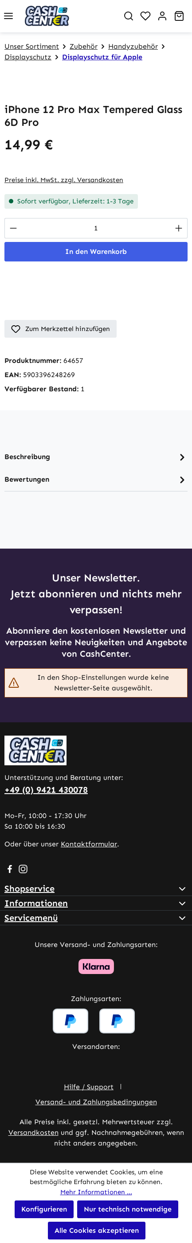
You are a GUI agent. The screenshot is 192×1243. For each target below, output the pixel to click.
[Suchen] (128, 16)
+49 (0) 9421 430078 (46, 789)
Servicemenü (31, 917)
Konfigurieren (44, 1209)
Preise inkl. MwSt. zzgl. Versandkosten (63, 180)
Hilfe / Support (89, 1087)
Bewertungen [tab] (96, 480)
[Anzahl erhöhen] (179, 228)
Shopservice (29, 888)
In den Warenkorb (96, 251)
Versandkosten (33, 1132)
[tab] (96, 457)
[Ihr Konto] (162, 16)
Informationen (36, 903)
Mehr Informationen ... (96, 1192)
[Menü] (8, 16)
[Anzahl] (96, 228)
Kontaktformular (89, 844)
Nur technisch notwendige (128, 1209)
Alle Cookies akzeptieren (97, 1230)
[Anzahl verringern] (13, 228)
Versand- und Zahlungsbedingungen (96, 1102)
